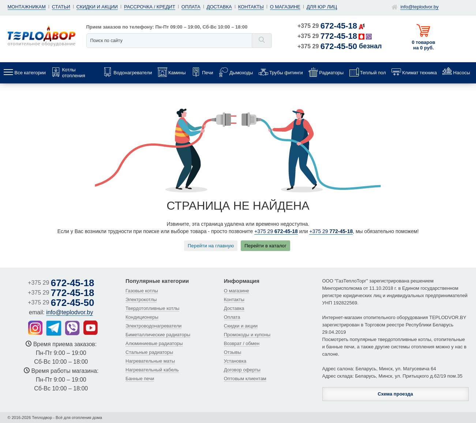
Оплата (190, 7)
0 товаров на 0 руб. (423, 45)
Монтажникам (27, 7)
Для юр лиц (322, 7)
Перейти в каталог (265, 245)
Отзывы (232, 352)
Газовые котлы (141, 290)
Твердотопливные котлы (152, 308)
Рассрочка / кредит (149, 7)
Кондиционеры (141, 317)
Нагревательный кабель (152, 370)
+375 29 (327, 25)
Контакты (251, 7)
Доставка (219, 7)
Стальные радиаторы (149, 352)
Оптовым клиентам (245, 378)
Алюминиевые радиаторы (154, 343)
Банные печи (139, 378)
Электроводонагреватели (153, 326)
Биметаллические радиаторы (157, 334)
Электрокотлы (141, 299)
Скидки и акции (97, 7)
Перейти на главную (211, 245)
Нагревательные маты (150, 361)
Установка (235, 361)
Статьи (61, 7)
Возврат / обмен (241, 343)
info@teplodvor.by (419, 7)
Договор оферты (242, 370)
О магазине (285, 7)
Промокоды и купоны (247, 334)
